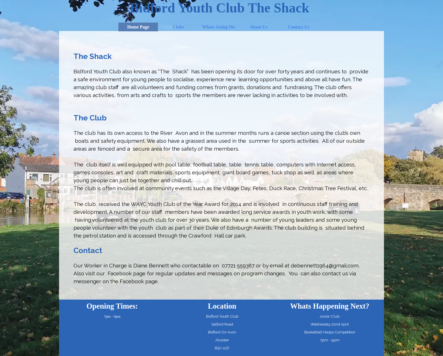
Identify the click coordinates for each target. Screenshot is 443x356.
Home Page (138, 27)
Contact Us (298, 27)
